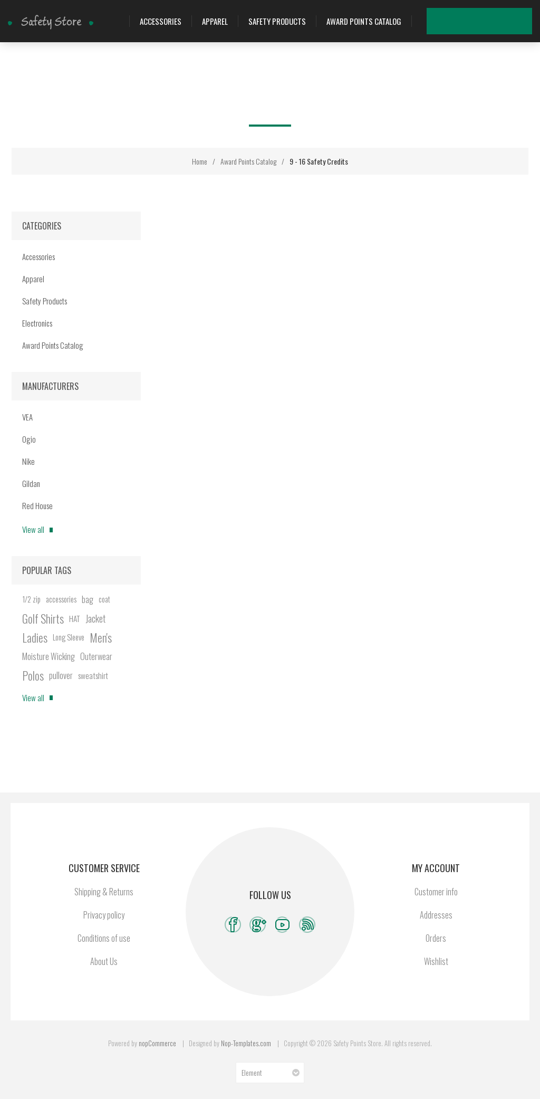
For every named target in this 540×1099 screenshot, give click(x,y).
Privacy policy (103, 915)
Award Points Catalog (363, 21)
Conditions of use (104, 938)
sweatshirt (93, 675)
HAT (74, 618)
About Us (104, 961)
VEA (27, 417)
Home (199, 161)
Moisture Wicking (48, 656)
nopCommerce (157, 1043)
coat (104, 599)
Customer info (436, 891)
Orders (436, 938)
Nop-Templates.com (246, 1043)
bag (87, 599)
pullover (61, 675)
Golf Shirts (43, 618)
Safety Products (277, 21)
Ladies (34, 637)
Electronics (37, 323)
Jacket (95, 618)
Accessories (160, 21)
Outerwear (96, 656)
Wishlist (492, 21)
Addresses (436, 915)
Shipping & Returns (103, 891)
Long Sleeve (68, 637)
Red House (37, 505)
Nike (28, 461)
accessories (61, 599)
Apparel (215, 21)
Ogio (29, 439)
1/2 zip (31, 599)
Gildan (31, 483)
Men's (101, 637)
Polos (33, 675)
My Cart (519, 21)
